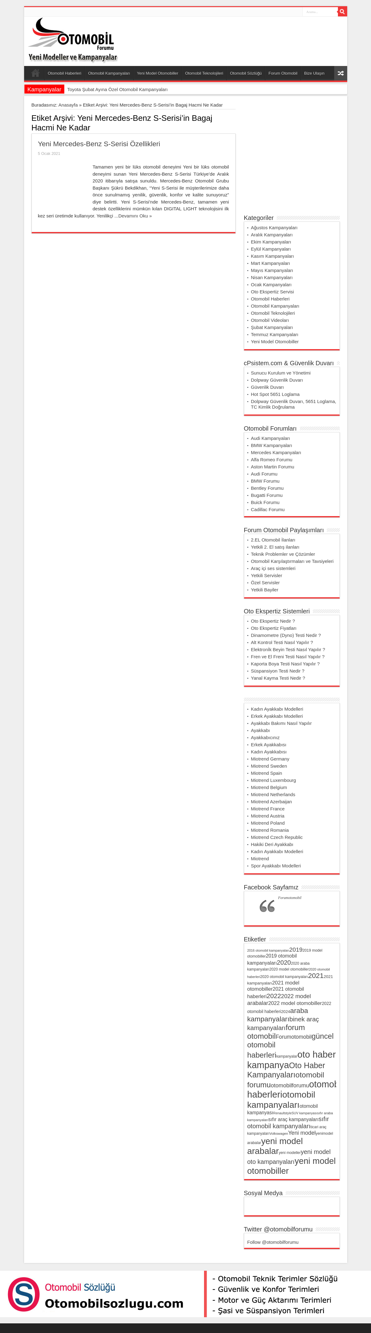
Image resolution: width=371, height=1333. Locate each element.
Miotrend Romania (270, 830)
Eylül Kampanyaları (271, 249)
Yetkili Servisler (266, 575)
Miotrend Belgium (269, 787)
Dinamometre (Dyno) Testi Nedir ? (286, 635)
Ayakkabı (260, 730)
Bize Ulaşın (314, 73)
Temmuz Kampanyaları (274, 334)
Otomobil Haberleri (64, 73)
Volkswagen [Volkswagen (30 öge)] (278, 1133)
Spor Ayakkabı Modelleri (276, 865)
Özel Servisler (265, 582)
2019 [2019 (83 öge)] (296, 949)
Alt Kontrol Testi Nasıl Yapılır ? (282, 642)
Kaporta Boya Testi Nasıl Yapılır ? (285, 663)
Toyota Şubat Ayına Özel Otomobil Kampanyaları (117, 89)
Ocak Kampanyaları (271, 284)
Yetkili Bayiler (265, 589)
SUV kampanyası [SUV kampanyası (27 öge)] (304, 1113)
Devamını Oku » (135, 215)
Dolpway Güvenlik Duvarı (277, 380)
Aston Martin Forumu (272, 466)
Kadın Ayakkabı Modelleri (277, 709)
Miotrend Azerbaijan (271, 801)
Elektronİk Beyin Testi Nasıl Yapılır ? (288, 649)
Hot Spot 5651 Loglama (275, 394)
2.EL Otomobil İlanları (273, 539)
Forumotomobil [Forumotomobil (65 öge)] (294, 1037)
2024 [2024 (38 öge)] (285, 1011)
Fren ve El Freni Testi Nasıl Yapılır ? (288, 656)
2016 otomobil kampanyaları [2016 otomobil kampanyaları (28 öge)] (268, 950)
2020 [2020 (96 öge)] (284, 962)
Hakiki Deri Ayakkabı (272, 844)
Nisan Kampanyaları (272, 277)
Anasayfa (68, 104)
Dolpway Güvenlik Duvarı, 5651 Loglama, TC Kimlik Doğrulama (293, 404)
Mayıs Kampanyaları (272, 270)
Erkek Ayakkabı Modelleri (277, 716)
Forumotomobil (289, 898)
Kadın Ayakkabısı (269, 751)
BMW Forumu (265, 481)
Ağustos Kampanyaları (274, 227)
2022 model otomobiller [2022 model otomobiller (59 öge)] (295, 1003)
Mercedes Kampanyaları (276, 452)
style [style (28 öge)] (288, 1113)
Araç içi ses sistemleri (273, 568)
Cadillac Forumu (268, 509)
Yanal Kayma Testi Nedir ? (278, 678)
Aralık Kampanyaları (272, 234)
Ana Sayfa (35, 74)
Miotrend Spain (266, 773)
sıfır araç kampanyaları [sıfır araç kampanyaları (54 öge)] (293, 1119)
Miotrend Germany (270, 758)
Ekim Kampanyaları (271, 241)
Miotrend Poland (268, 823)
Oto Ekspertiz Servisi (272, 291)
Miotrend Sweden (269, 766)
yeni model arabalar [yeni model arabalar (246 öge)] (275, 1146)
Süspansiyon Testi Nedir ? (278, 670)
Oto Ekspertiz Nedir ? (273, 621)
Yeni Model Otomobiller (157, 73)
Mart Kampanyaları (270, 263)
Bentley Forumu (267, 488)
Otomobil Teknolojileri (204, 73)
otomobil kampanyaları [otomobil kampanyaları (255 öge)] (281, 1100)
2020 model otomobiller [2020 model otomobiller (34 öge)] (289, 969)
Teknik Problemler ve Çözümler (283, 554)
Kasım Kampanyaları (272, 256)
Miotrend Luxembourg (273, 780)
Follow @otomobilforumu (273, 1242)
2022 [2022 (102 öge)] (274, 995)
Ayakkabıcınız (265, 737)
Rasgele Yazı (340, 73)
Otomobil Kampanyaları (109, 73)
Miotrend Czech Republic (277, 837)
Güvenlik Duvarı (267, 387)
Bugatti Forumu (267, 495)
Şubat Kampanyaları (272, 327)
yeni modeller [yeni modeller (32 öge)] (290, 1153)
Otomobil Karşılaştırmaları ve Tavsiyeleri (292, 561)
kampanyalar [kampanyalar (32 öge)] (286, 1056)
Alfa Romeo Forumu (271, 459)
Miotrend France (268, 808)
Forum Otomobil (283, 73)
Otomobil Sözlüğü (246, 73)
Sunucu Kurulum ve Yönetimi (281, 372)
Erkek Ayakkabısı (269, 744)
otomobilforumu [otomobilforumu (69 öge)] (290, 1085)
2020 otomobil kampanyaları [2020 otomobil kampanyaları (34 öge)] (284, 977)
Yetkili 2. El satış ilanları (275, 547)
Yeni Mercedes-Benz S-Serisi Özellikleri (99, 144)
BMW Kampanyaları (271, 445)
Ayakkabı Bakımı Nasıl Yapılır (281, 723)
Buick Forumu (265, 502)
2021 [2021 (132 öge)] (316, 975)
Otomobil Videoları (270, 320)
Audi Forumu (264, 473)
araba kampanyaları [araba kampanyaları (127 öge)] (277, 1014)
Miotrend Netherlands (273, 794)
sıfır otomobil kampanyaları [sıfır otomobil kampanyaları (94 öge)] (288, 1122)
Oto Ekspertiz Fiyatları (274, 628)
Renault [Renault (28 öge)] (279, 1113)
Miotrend (260, 858)
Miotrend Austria (267, 815)
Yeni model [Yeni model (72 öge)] (302, 1133)
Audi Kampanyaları (270, 438)
